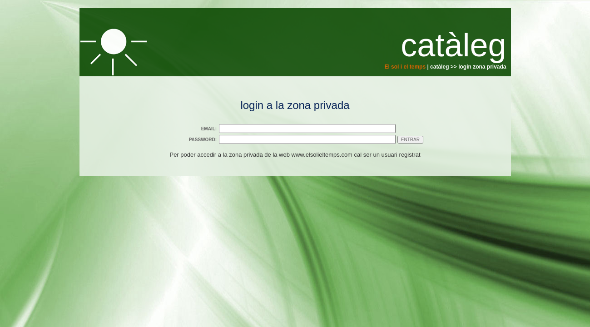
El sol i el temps (405, 67)
